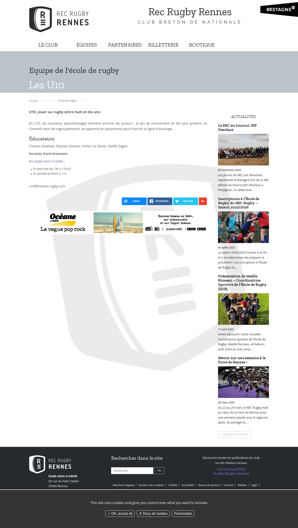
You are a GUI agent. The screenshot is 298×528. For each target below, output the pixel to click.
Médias (242, 485)
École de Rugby (68, 100)
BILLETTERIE (163, 45)
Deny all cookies (153, 513)
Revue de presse (208, 485)
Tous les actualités (234, 434)
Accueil (33, 100)
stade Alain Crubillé (48, 161)
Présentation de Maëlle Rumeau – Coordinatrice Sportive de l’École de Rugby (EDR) (242, 282)
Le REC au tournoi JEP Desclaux (237, 127)
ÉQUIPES (86, 45)
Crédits (172, 485)
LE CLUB (48, 45)
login (254, 485)
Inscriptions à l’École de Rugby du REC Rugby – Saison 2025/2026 (238, 203)
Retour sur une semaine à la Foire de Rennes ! (242, 360)
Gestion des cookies (151, 485)
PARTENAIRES (125, 45)
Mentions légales (123, 485)
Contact (229, 485)
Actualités (188, 485)
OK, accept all (120, 513)
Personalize (183, 513)
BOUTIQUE (202, 45)
